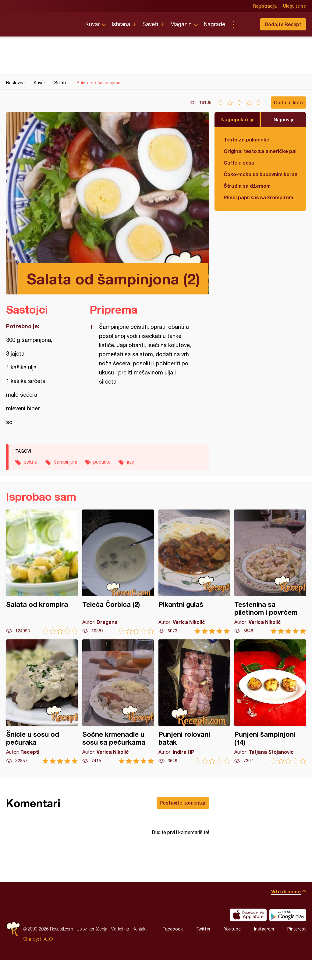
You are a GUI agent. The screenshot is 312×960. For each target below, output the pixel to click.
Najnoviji (283, 119)
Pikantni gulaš (194, 572)
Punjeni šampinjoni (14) (270, 701)
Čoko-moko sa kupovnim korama (260, 174)
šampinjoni (65, 461)
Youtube (232, 929)
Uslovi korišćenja (91, 928)
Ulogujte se (294, 6)
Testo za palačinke (246, 139)
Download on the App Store (248, 915)
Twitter (203, 929)
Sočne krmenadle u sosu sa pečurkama (118, 701)
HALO (46, 939)
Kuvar (92, 24)
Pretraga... (245, 24)
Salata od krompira (42, 572)
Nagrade (214, 24)
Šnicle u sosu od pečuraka (42, 701)
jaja (130, 461)
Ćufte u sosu (239, 162)
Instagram (264, 929)
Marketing (120, 928)
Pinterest (296, 929)
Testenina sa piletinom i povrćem (270, 572)
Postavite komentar (183, 802)
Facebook (173, 929)
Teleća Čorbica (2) (118, 572)
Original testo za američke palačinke (260, 151)
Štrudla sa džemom (247, 186)
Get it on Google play (287, 915)
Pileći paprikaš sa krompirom (258, 197)
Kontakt (140, 928)
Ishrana (121, 24)
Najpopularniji (237, 119)
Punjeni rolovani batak (194, 701)
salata (30, 461)
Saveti (150, 24)
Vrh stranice (286, 891)
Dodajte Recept (283, 24)
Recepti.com (41, 22)
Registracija (265, 6)
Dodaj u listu (288, 102)
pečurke (102, 461)
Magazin (181, 24)
